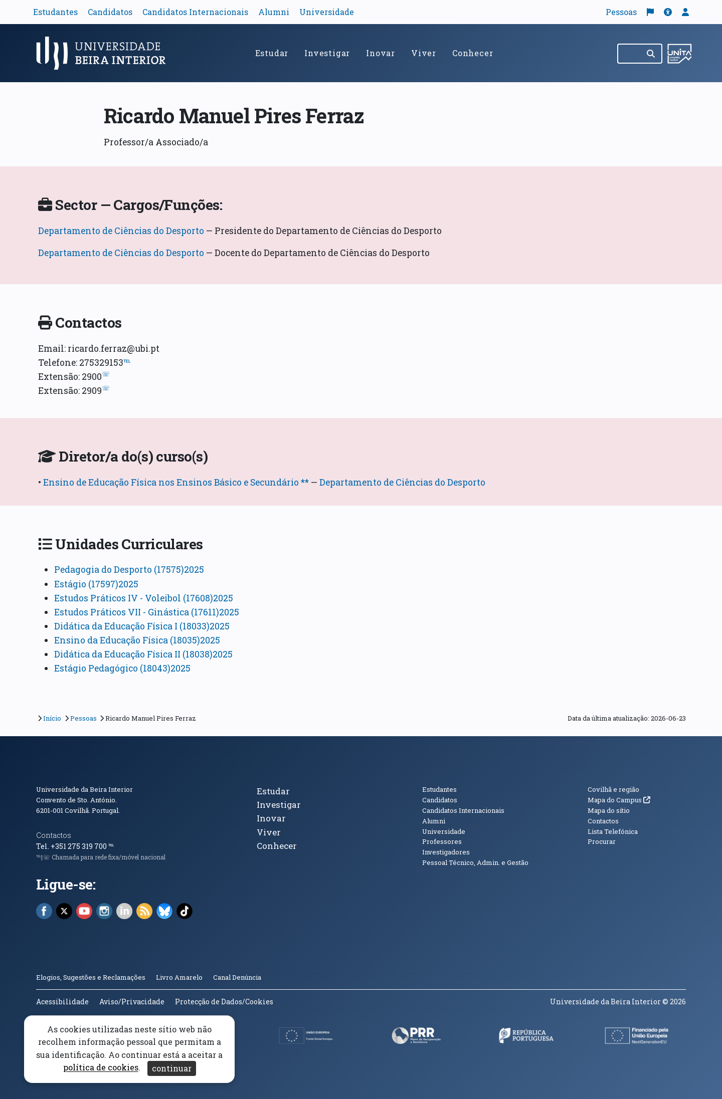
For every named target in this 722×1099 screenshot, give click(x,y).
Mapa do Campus (619, 799)
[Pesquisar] (651, 54)
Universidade (326, 12)
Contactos (53, 835)
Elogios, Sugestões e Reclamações (90, 977)
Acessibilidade (62, 1001)
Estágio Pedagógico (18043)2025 (122, 668)
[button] (668, 12)
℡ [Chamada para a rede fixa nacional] (111, 846)
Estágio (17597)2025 (96, 584)
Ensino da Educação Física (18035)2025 (137, 640)
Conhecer (472, 53)
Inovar (380, 53)
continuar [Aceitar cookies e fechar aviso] (172, 1068)
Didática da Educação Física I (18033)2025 (142, 626)
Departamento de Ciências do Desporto (121, 231)
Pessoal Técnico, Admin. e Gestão (475, 862)
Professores (442, 841)
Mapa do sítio (609, 810)
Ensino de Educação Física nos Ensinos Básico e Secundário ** (176, 482)
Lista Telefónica (613, 831)
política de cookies (100, 1067)
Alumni (273, 12)
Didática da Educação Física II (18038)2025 (143, 654)
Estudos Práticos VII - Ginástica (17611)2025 (146, 612)
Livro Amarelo (180, 977)
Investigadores (446, 851)
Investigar (327, 53)
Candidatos (110, 12)
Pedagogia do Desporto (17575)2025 (129, 569)
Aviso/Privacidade (131, 1001)
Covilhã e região (613, 789)
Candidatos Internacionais (195, 12)
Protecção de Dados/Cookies (224, 1001)
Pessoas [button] (621, 12)
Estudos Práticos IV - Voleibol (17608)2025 (143, 598)
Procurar (602, 841)
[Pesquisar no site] (629, 54)
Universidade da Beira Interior (84, 789)
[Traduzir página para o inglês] (650, 12)
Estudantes (55, 12)
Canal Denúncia (237, 977)
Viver (423, 53)
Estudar (272, 53)
